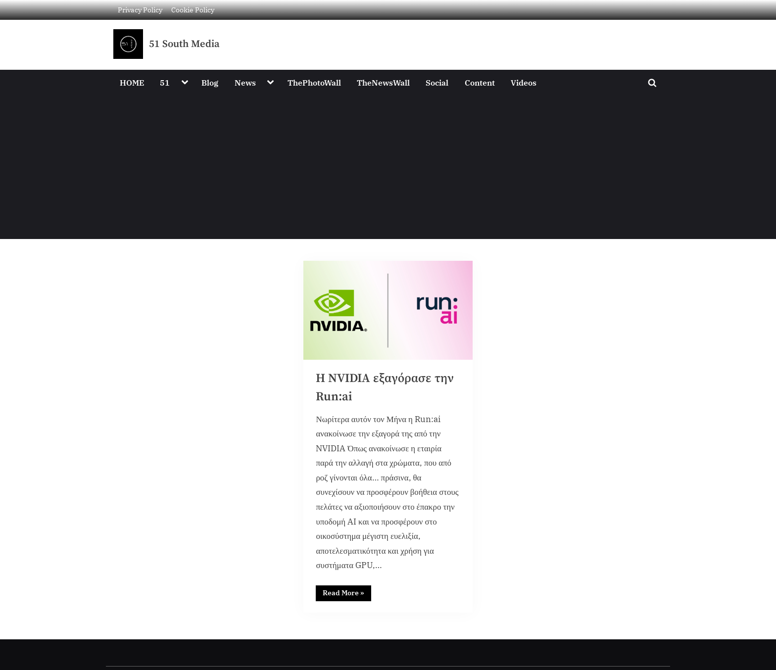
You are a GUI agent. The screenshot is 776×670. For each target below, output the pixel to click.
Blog (209, 82)
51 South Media (184, 44)
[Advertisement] (388, 169)
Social (437, 82)
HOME (132, 82)
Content (480, 82)
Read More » (347, 593)
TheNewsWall (383, 82)
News (245, 82)
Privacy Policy (140, 9)
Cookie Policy (192, 9)
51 (165, 82)
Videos (523, 82)
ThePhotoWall (314, 82)
